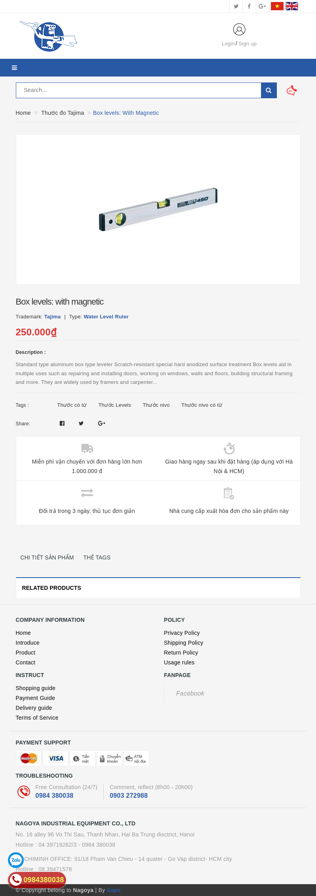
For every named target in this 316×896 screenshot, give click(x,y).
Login (228, 44)
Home (23, 633)
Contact (26, 662)
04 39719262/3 (57, 845)
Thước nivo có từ (201, 405)
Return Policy (181, 652)
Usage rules (179, 662)
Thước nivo (156, 405)
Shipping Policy (183, 643)
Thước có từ (72, 405)
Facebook (190, 693)
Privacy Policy (182, 633)
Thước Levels (114, 405)
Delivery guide (34, 708)
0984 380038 (55, 795)
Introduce (28, 643)
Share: (23, 423)
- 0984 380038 (96, 845)
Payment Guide (35, 698)
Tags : (22, 405)
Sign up (247, 44)
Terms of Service (37, 718)
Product (26, 652)
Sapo (114, 890)
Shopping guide (36, 688)
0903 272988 (129, 795)
